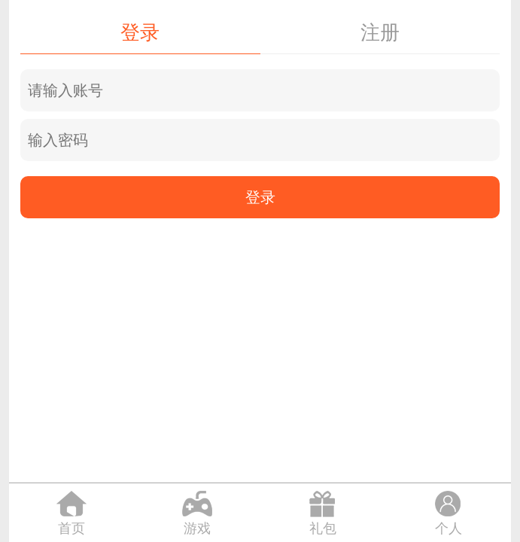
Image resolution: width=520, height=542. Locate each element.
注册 (380, 32)
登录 (140, 32)
